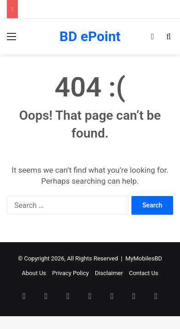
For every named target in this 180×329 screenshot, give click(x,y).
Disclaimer (109, 273)
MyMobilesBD (143, 258)
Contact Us (143, 273)
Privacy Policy (70, 273)
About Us (34, 273)
